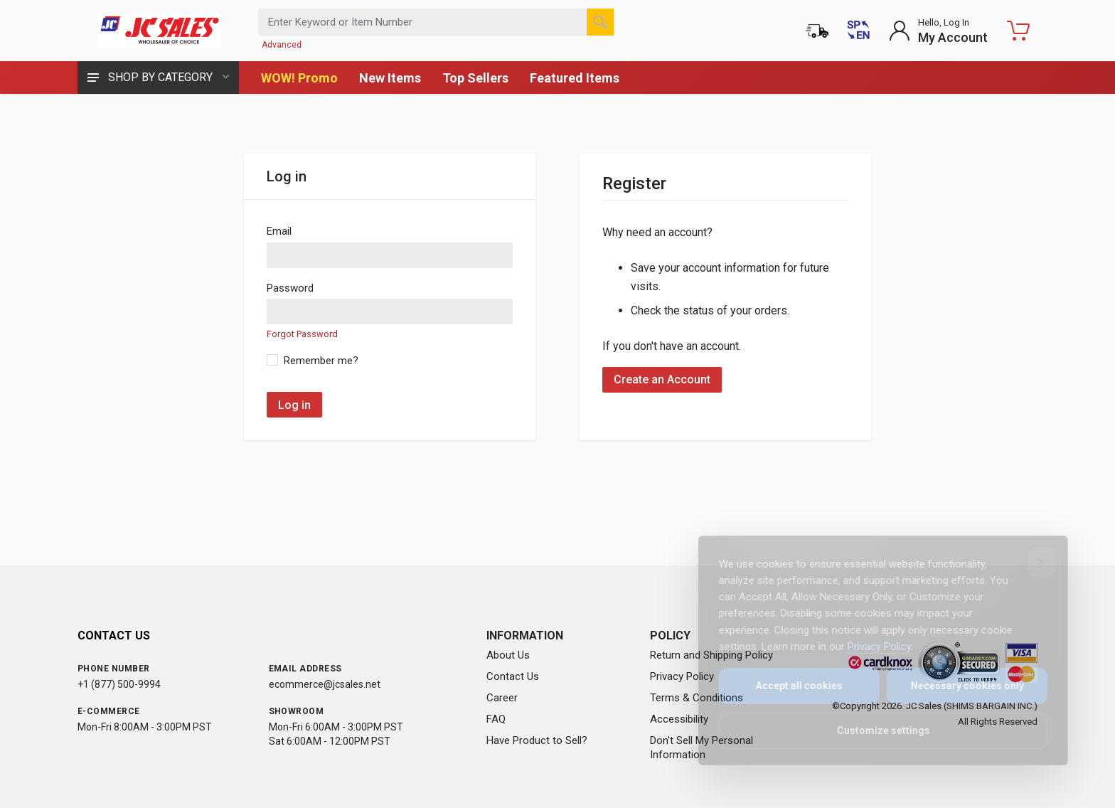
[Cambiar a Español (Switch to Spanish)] (858, 30)
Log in (294, 405)
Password (290, 288)
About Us (508, 655)
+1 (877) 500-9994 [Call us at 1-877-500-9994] (119, 684)
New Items (390, 77)
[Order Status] (817, 30)
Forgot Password (302, 334)
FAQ (496, 719)
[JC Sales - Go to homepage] (159, 30)
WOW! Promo (299, 77)
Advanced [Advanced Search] (282, 45)
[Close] (1032, 562)
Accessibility (679, 719)
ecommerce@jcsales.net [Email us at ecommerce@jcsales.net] (324, 684)
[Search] (600, 22)
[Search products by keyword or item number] (436, 22)
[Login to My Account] (938, 30)
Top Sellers (475, 77)
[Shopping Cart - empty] (1018, 30)
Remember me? (321, 360)
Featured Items (574, 77)
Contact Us (512, 676)
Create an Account (662, 379)
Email (279, 231)
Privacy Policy (682, 676)
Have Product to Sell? (536, 740)
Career (502, 697)
